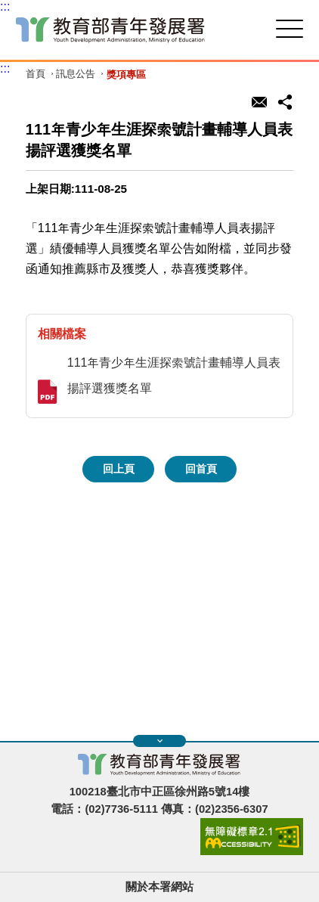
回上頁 (119, 469)
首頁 (35, 74)
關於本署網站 (159, 887)
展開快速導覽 (160, 741)
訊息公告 (75, 74)
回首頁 (201, 469)
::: (5, 6)
